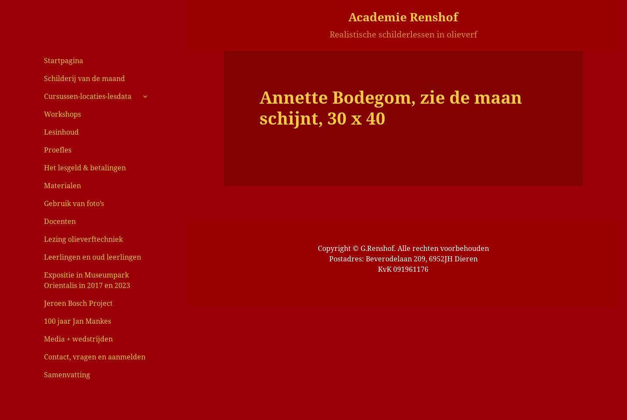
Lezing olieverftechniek (83, 239)
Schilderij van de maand (84, 78)
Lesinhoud (61, 132)
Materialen (62, 185)
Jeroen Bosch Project (78, 303)
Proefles (57, 150)
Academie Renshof (403, 17)
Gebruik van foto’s (74, 203)
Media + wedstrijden (78, 339)
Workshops (62, 114)
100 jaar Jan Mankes (77, 321)
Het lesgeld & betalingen (85, 168)
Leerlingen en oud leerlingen (92, 257)
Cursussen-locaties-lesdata (87, 96)
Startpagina (63, 60)
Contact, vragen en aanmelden (94, 357)
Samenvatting (67, 374)
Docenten (60, 221)
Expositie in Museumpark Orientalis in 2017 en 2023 (87, 280)
